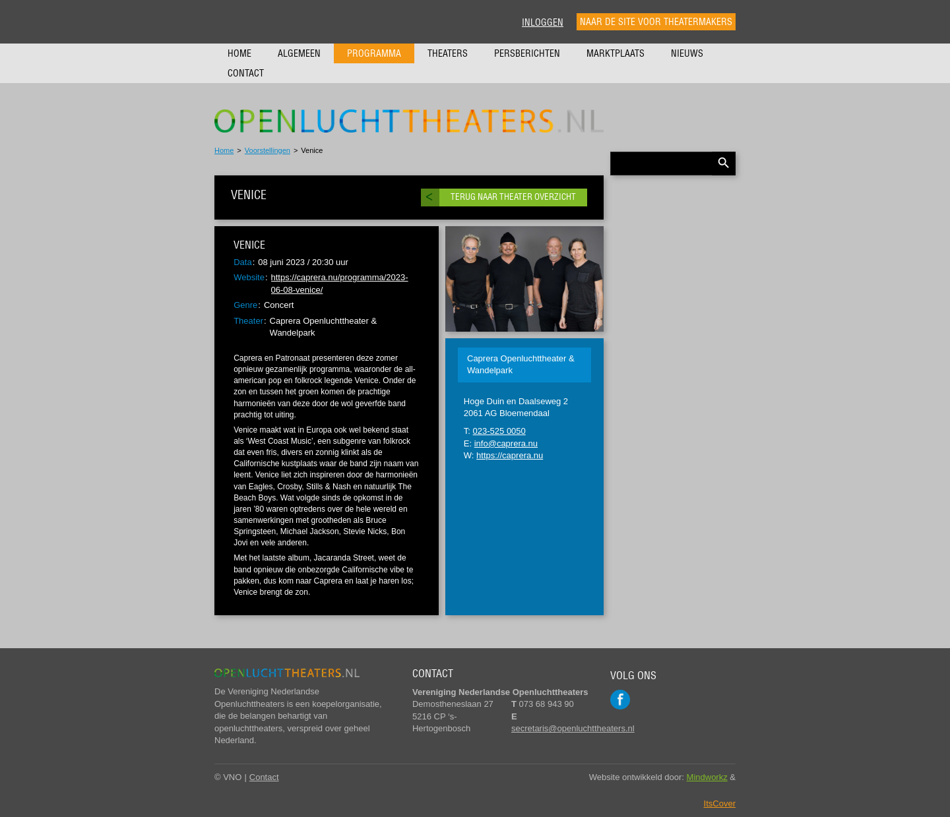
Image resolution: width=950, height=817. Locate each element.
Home (239, 53)
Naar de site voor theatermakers (656, 22)
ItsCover (720, 803)
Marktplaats (615, 53)
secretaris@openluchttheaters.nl (573, 728)
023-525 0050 (499, 431)
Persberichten (527, 53)
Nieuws (687, 53)
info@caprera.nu (506, 443)
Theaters (448, 53)
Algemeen (299, 53)
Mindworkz (707, 777)
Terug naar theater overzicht (513, 196)
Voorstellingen (267, 150)
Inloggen (542, 22)
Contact (246, 73)
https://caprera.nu (509, 455)
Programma (374, 53)
